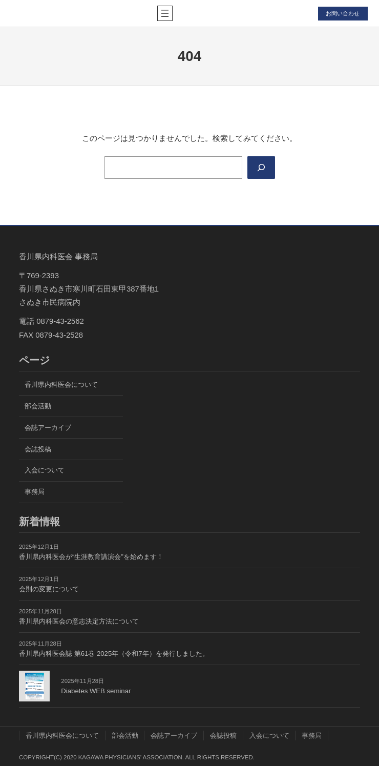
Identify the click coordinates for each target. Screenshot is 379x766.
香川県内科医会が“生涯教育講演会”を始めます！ (91, 557)
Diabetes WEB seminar (96, 691)
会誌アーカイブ (48, 427)
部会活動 (38, 406)
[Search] (261, 167)
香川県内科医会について (61, 384)
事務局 (35, 491)
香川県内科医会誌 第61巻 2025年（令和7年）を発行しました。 (114, 653)
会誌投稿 (38, 449)
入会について (45, 470)
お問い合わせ (343, 13)
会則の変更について (49, 589)
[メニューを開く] (165, 13)
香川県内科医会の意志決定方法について (79, 621)
